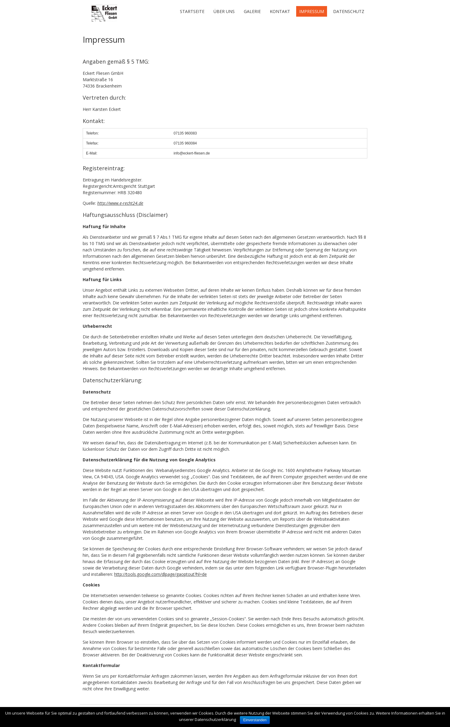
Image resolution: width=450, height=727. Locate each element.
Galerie (252, 11)
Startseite (192, 11)
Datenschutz (348, 11)
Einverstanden (254, 720)
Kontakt (280, 11)
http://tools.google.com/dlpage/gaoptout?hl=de (160, 574)
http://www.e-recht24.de (120, 203)
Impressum (311, 11)
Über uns (224, 11)
